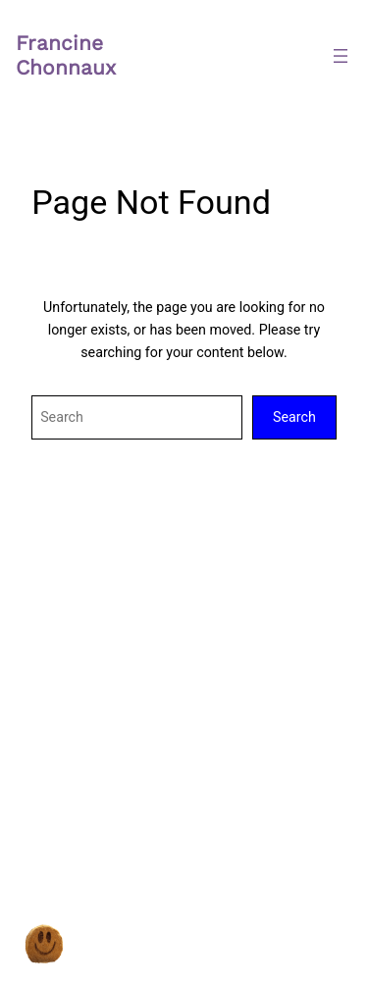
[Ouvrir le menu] (340, 56)
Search (294, 417)
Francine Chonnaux (66, 55)
